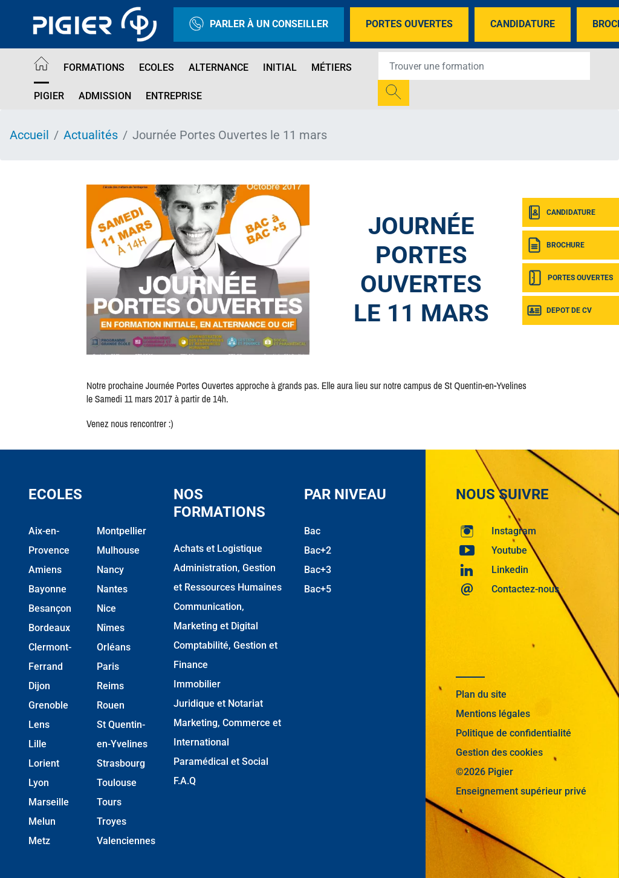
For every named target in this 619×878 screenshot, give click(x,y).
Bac (312, 531)
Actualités (90, 135)
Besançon (49, 608)
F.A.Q (184, 781)
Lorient (43, 763)
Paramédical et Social (220, 761)
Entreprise (174, 96)
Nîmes (111, 628)
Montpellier (121, 531)
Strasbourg (121, 763)
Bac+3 (317, 569)
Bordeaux (49, 628)
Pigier (49, 96)
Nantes (112, 589)
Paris (108, 666)
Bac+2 (317, 550)
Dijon (39, 686)
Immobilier (197, 684)
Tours (109, 802)
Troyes (111, 821)
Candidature (522, 24)
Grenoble (48, 705)
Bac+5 (317, 589)
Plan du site (481, 694)
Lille (37, 744)
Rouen (111, 705)
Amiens (45, 569)
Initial (280, 67)
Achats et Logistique (217, 548)
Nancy (110, 569)
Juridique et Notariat (218, 703)
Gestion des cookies (499, 752)
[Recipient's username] (484, 66)
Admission (105, 96)
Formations (94, 67)
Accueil (29, 135)
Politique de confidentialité (513, 733)
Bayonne (47, 589)
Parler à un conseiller (258, 24)
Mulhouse (118, 550)
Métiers (331, 67)
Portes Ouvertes (409, 24)
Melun (42, 821)
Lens (39, 724)
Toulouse (117, 782)
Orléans (114, 647)
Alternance (218, 67)
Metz (39, 841)
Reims (110, 686)
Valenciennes (126, 841)
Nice (106, 608)
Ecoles (156, 67)
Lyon (38, 782)
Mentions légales (493, 713)
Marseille (48, 802)
